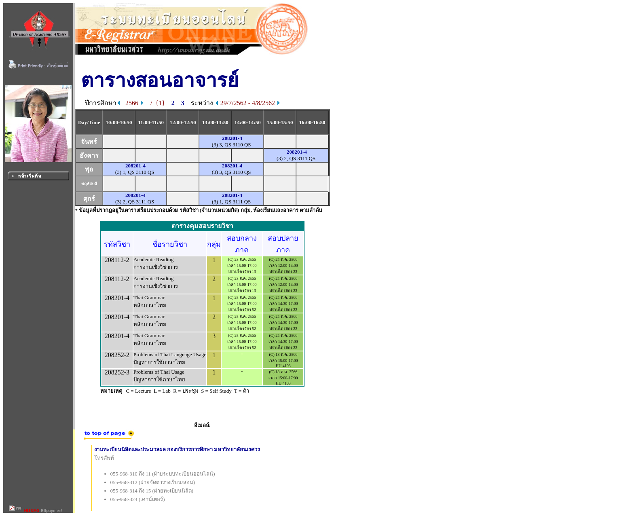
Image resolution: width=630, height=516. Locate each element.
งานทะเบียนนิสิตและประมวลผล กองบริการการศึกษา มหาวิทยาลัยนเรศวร (177, 449)
